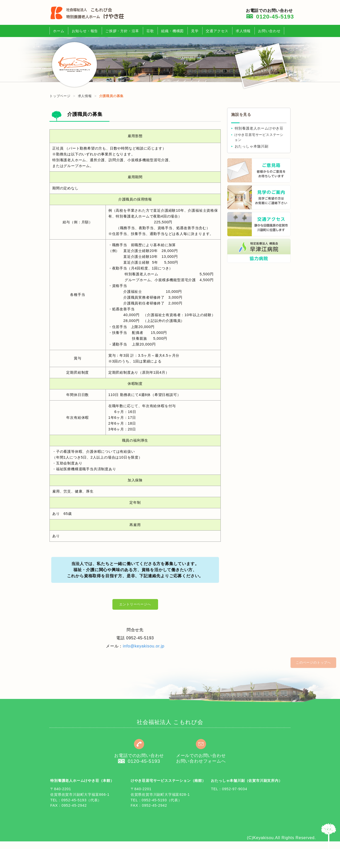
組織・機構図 (172, 31)
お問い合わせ (269, 31)
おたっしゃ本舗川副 (251, 146)
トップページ (60, 96)
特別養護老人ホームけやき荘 (259, 128)
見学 (195, 31)
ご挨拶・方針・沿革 (122, 31)
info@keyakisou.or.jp (143, 646)
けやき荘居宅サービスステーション (258, 137)
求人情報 (243, 31)
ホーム (58, 31)
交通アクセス (217, 31)
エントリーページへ (135, 604)
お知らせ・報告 (85, 31)
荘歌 (150, 31)
